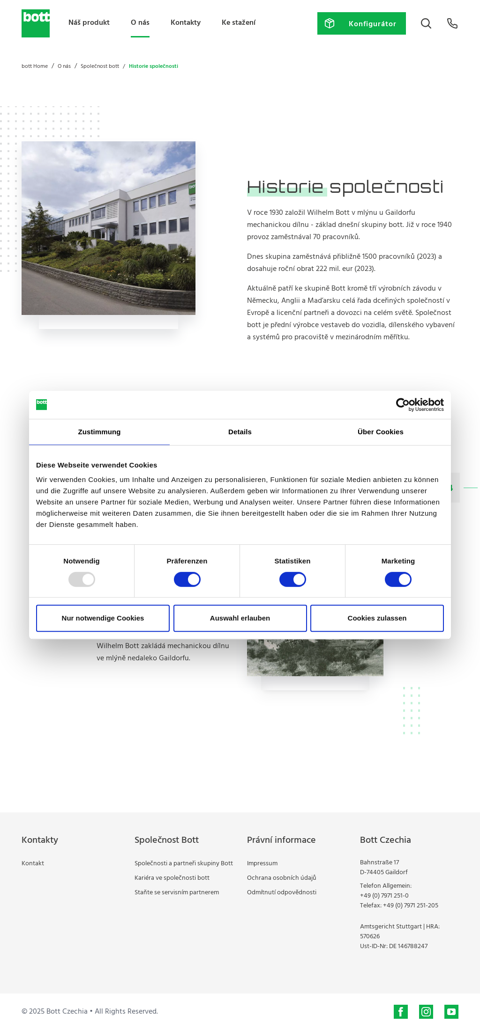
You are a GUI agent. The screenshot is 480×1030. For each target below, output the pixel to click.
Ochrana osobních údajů (281, 878)
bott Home (35, 66)
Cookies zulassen (377, 618)
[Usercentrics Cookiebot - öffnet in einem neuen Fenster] (403, 405)
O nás (140, 23)
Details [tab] (240, 432)
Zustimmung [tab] (99, 432)
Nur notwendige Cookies (103, 618)
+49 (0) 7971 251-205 (410, 906)
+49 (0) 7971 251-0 (384, 896)
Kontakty (186, 23)
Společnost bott (100, 66)
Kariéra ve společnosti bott (172, 878)
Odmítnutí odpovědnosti (281, 892)
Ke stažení (238, 23)
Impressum (262, 863)
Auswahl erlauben (240, 618)
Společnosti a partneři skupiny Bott (184, 863)
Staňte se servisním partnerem (177, 892)
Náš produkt (89, 23)
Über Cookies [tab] (381, 432)
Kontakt (33, 863)
